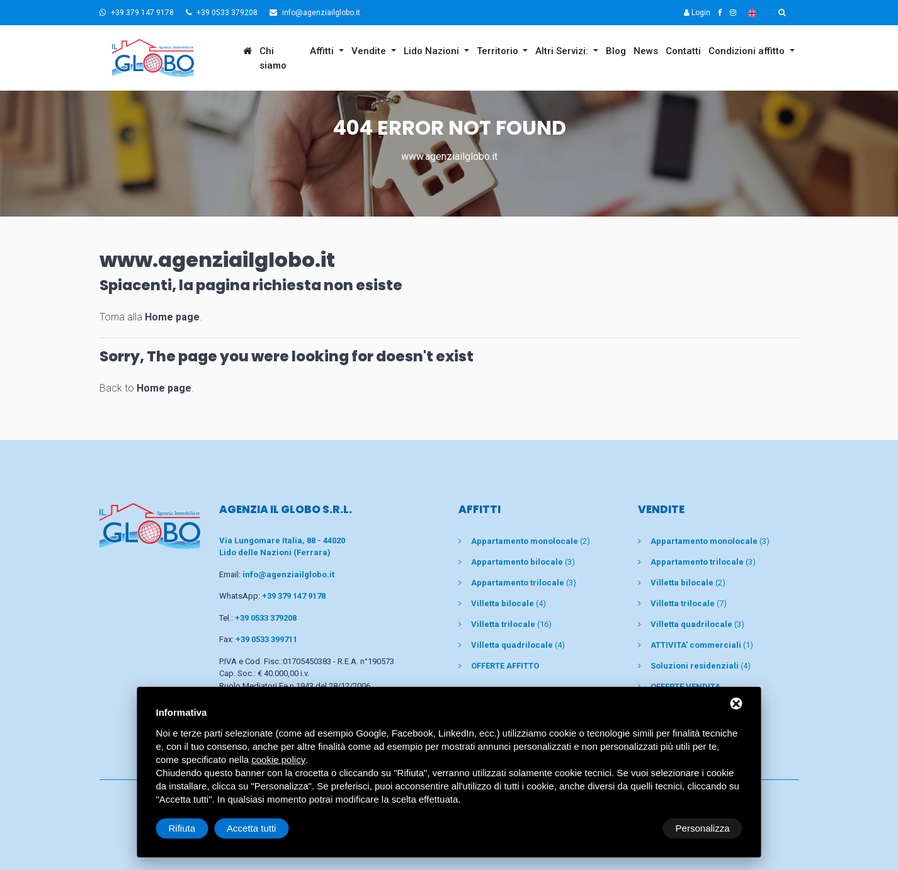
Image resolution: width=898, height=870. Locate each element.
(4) (508, 603)
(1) (702, 645)
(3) (523, 562)
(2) (530, 541)
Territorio (499, 51)
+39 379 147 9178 (136, 12)
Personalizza (196, 828)
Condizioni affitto (747, 51)
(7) (689, 603)
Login (697, 12)
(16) (511, 624)
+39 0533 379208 (222, 12)
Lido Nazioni (433, 51)
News (646, 51)
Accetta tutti (704, 828)
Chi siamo (273, 58)
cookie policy (278, 759)
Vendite (370, 51)
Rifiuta (635, 828)
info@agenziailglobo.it (315, 12)
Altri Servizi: (563, 51)
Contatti (683, 51)
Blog (616, 51)
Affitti (323, 51)
